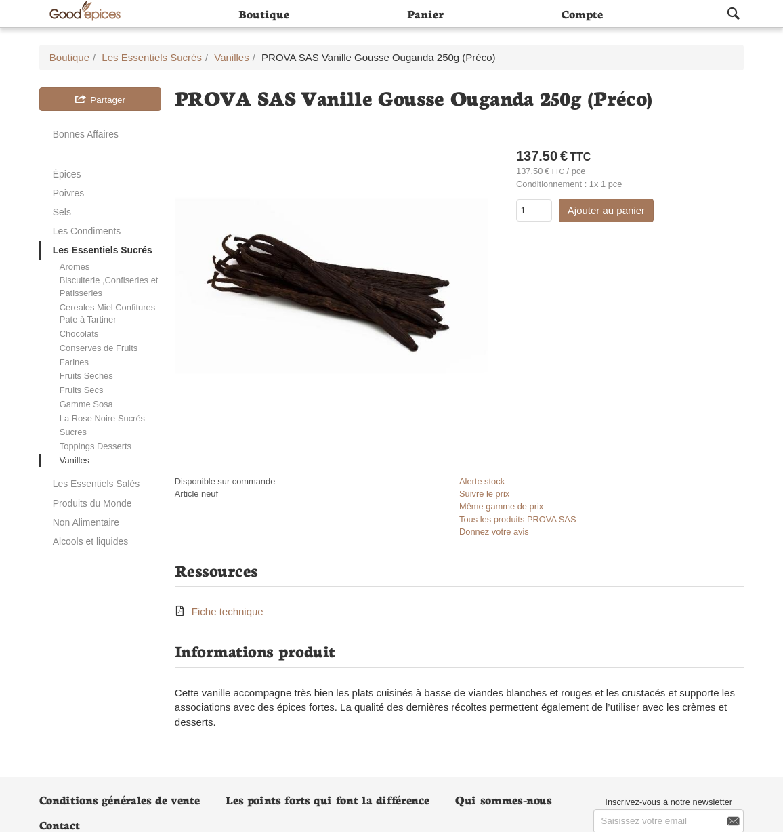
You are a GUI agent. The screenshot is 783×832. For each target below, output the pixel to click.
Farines (74, 362)
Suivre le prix (484, 493)
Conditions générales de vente (119, 799)
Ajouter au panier (606, 210)
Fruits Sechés (86, 376)
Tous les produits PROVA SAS (517, 519)
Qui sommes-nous (503, 799)
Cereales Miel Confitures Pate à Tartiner (107, 313)
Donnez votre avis (494, 531)
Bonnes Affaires (86, 134)
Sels (62, 212)
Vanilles (74, 460)
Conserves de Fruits (98, 348)
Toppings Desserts (95, 446)
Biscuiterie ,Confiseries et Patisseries (109, 286)
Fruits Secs (82, 390)
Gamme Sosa (86, 404)
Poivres (68, 193)
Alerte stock (482, 481)
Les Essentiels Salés (96, 483)
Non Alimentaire (86, 522)
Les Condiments (87, 231)
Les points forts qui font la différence (327, 799)
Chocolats (79, 334)
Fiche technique (227, 611)
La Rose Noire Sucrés (102, 418)
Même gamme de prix (501, 506)
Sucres (73, 432)
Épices (67, 174)
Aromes (74, 267)
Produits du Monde (92, 503)
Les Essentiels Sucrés (102, 250)
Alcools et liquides (90, 541)
